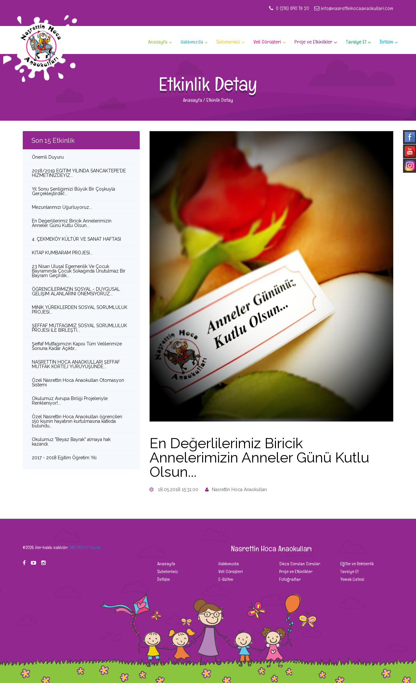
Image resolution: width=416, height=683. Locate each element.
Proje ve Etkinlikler (313, 42)
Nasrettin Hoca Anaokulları (236, 489)
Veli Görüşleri (267, 42)
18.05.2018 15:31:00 (174, 489)
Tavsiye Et (356, 42)
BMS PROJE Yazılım (85, 547)
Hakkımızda (192, 42)
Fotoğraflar (289, 579)
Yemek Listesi (351, 579)
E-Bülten (225, 579)
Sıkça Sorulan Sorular (299, 564)
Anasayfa (157, 42)
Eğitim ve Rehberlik (356, 564)
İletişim (386, 42)
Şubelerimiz (228, 42)
